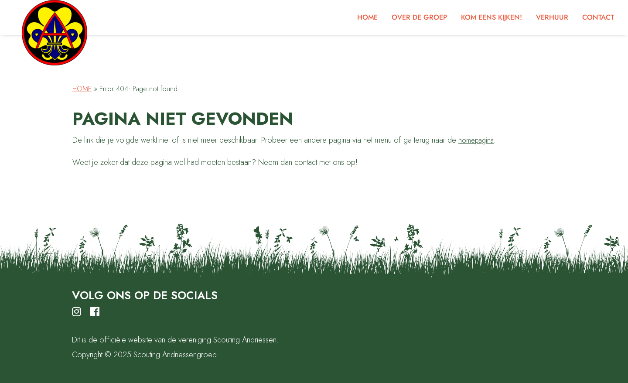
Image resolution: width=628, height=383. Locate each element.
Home (82, 89)
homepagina (476, 140)
